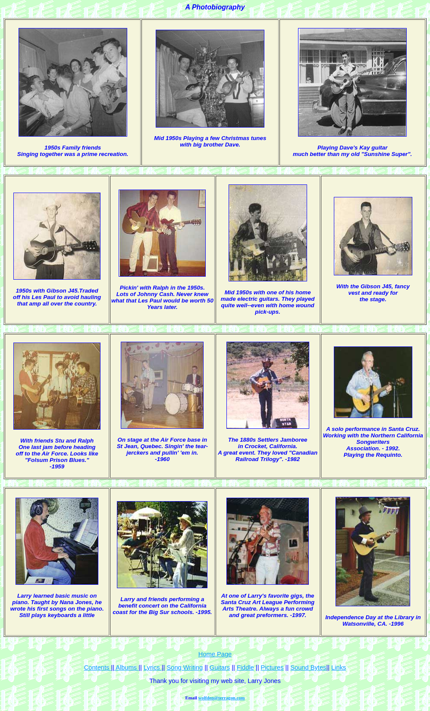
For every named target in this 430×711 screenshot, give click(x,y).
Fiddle (245, 667)
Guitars (220, 667)
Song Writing (184, 667)
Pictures (272, 667)
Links (338, 667)
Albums (126, 667)
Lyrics (153, 667)
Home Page (215, 654)
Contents (97, 667)
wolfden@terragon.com (221, 697)
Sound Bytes (308, 667)
